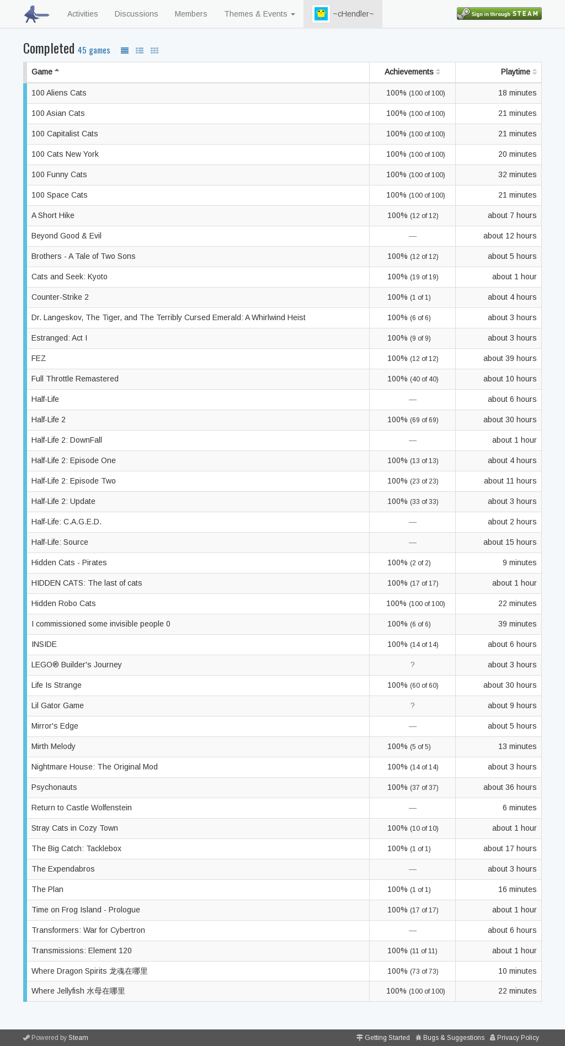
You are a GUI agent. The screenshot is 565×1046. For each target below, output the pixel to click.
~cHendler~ (343, 13)
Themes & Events (259, 13)
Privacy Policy (518, 1038)
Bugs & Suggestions (453, 1038)
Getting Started (387, 1038)
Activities (82, 13)
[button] (321, 13)
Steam (78, 1038)
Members (191, 13)
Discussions (136, 13)
